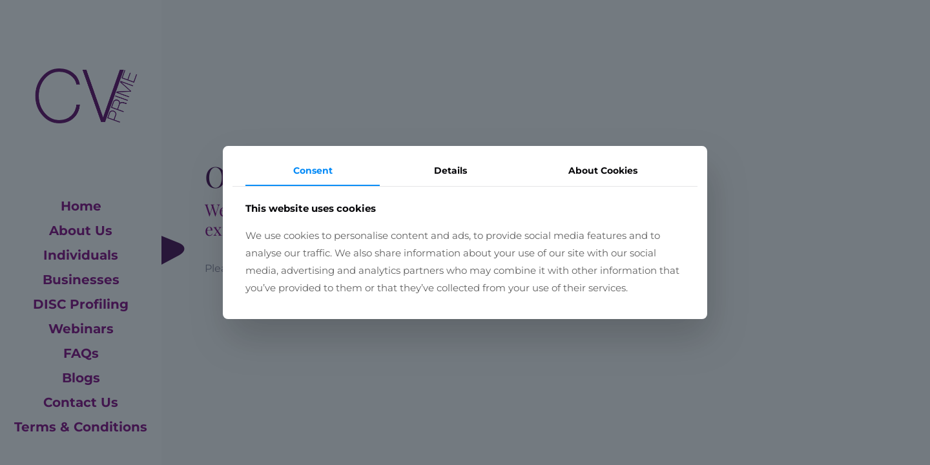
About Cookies (602, 170)
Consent (313, 170)
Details (450, 170)
